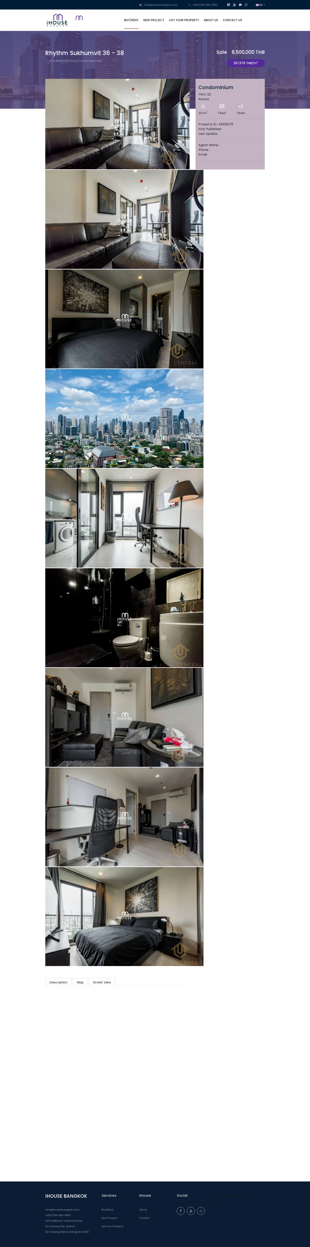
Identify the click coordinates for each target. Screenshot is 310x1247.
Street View (102, 982)
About (143, 1210)
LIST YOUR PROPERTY (184, 20)
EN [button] (259, 5)
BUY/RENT (131, 20)
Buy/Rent (107, 1210)
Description (58, 982)
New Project (109, 1218)
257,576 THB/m (245, 63)
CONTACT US (232, 20)
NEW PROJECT (153, 20)
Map (80, 982)
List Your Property (112, 1226)
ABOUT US (211, 20)
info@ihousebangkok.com (158, 5)
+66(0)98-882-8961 (202, 5)
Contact (144, 1218)
